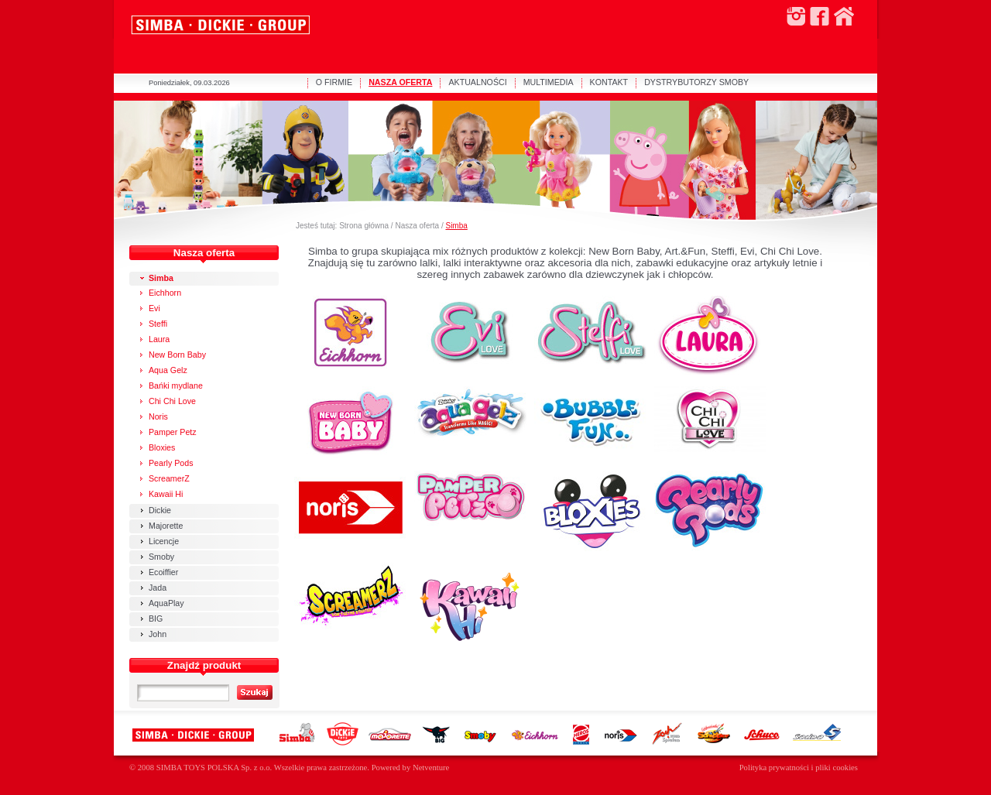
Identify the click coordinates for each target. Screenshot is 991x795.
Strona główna (364, 225)
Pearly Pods (171, 463)
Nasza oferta (417, 225)
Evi (154, 308)
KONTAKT (609, 82)
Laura (159, 339)
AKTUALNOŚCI (477, 82)
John (157, 634)
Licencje (164, 541)
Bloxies (162, 447)
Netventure (431, 767)
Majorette (166, 525)
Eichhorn (165, 292)
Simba (456, 225)
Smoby (161, 556)
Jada (157, 587)
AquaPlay (166, 603)
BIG (156, 618)
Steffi (158, 323)
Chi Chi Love (172, 401)
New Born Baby (177, 354)
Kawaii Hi (166, 494)
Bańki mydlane (176, 385)
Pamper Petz (173, 432)
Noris (158, 416)
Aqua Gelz (168, 370)
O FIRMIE (334, 82)
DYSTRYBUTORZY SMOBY (696, 82)
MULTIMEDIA (548, 82)
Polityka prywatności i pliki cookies (798, 767)
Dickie (160, 510)
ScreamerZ (169, 478)
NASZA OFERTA (400, 82)
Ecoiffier (163, 572)
